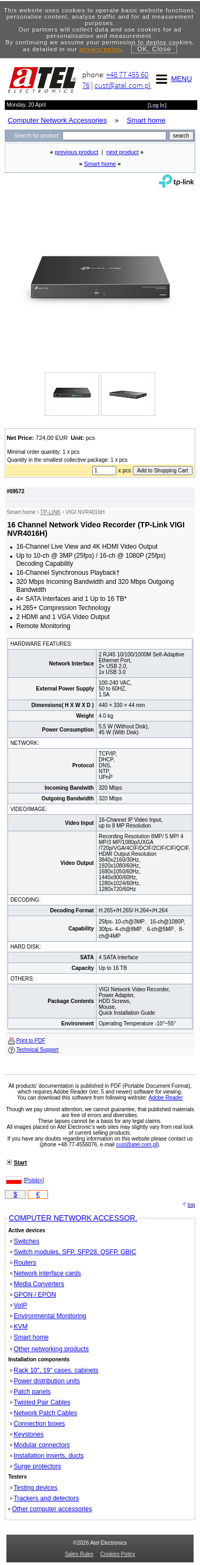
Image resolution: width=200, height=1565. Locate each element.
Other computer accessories (50, 1509)
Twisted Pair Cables (40, 1402)
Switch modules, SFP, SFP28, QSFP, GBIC (73, 1252)
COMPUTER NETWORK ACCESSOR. (73, 1218)
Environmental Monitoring (48, 1316)
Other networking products (49, 1349)
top (191, 1205)
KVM (19, 1326)
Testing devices (34, 1487)
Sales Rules (79, 1554)
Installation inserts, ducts (47, 1455)
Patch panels (30, 1391)
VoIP (18, 1305)
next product (122, 152)
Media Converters (37, 1284)
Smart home (100, 163)
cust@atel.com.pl (122, 85)
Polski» (33, 1180)
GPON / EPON (33, 1294)
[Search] (114, 135)
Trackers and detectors (44, 1498)
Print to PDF (30, 1041)
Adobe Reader (165, 1098)
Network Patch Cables (43, 1413)
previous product (76, 152)
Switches (24, 1241)
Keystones (27, 1434)
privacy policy (100, 49)
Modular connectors (40, 1445)
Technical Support (37, 1050)
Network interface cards (45, 1273)
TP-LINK (51, 512)
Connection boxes (37, 1423)
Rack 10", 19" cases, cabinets (54, 1370)
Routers (23, 1262)
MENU (172, 79)
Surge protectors (35, 1466)
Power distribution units (45, 1381)
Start (20, 1162)
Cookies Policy (117, 1554)
